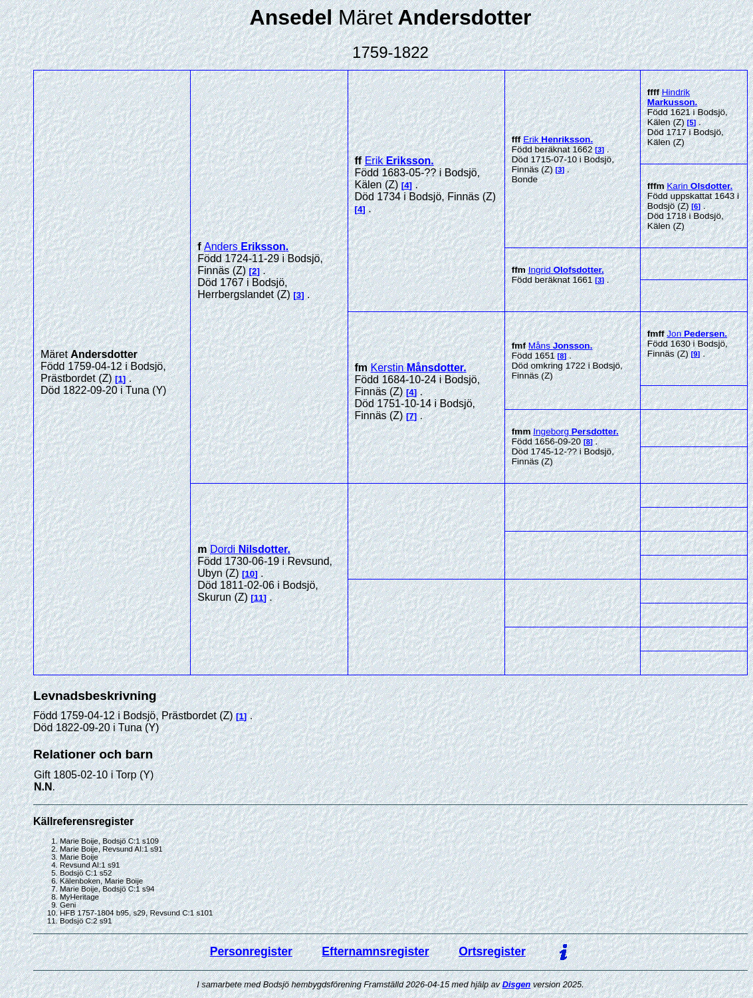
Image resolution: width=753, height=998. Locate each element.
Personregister (251, 951)
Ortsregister (492, 951)
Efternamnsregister (375, 951)
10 (250, 574)
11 (259, 598)
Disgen (516, 984)
